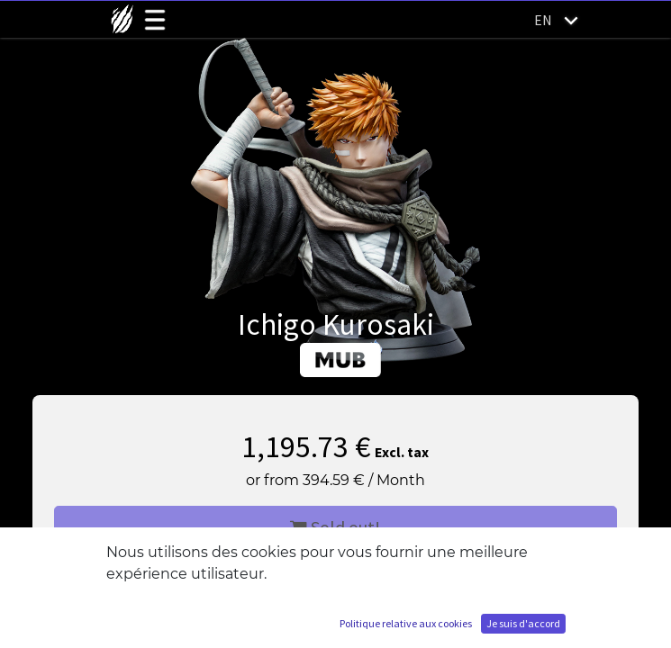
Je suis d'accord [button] (523, 623)
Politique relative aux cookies (406, 623)
